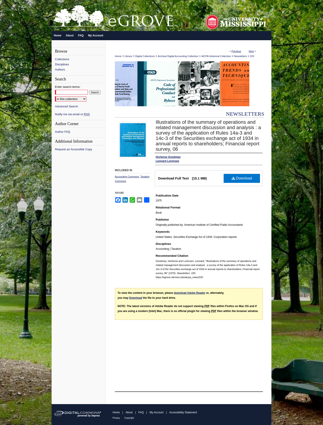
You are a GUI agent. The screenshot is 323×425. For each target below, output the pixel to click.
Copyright (129, 418)
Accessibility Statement (183, 412)
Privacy (116, 418)
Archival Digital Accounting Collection (178, 56)
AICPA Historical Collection (216, 56)
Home (118, 56)
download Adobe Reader (189, 292)
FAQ (141, 412)
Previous (236, 51)
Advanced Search (66, 106)
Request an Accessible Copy (73, 149)
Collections (62, 59)
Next (251, 51)
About (129, 412)
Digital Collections (145, 56)
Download (242, 178)
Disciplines (62, 64)
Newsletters (240, 56)
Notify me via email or (72, 114)
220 (252, 56)
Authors (60, 69)
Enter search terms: (67, 87)
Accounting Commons (127, 176)
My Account (157, 412)
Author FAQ (62, 131)
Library (128, 56)
